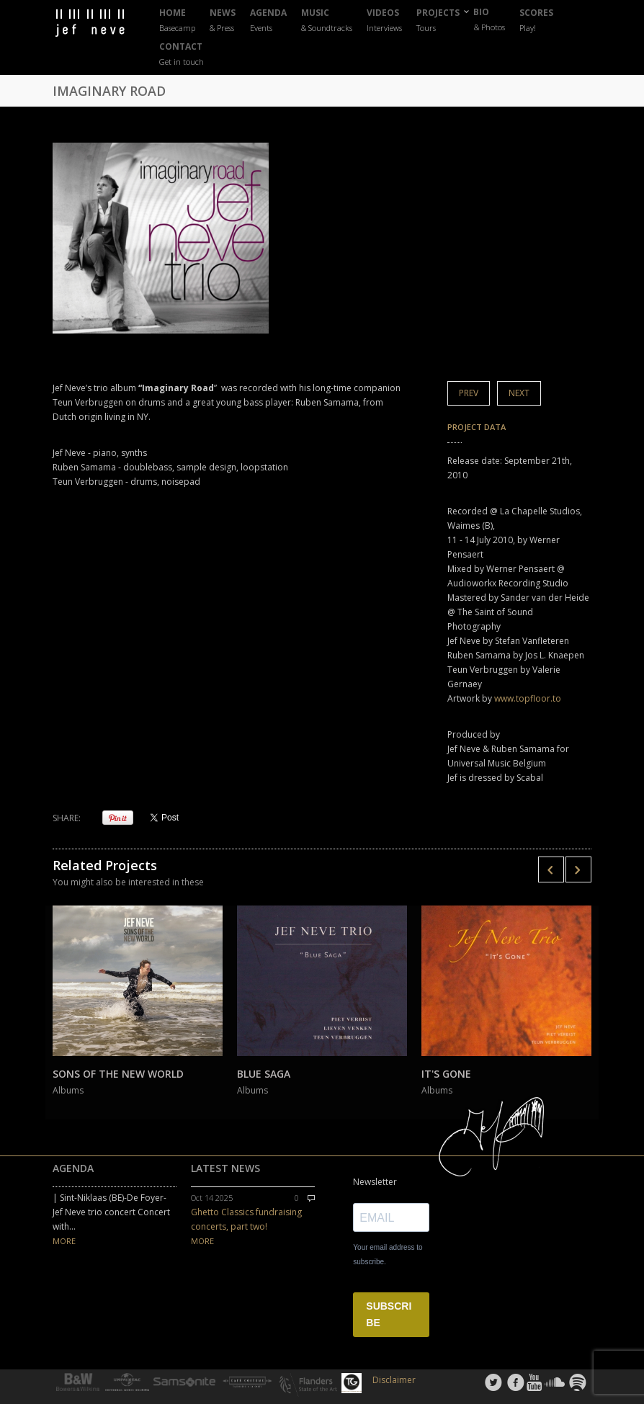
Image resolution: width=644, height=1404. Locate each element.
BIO (489, 19)
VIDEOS (384, 20)
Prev (468, 393)
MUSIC (326, 20)
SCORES (536, 20)
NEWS (223, 20)
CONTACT (181, 54)
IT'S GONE (446, 1074)
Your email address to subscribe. (387, 1254)
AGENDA (268, 20)
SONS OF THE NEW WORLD (118, 1074)
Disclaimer (394, 1380)
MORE (64, 1240)
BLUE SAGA (263, 1074)
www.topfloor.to (527, 698)
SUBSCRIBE (388, 1314)
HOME (177, 20)
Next (519, 393)
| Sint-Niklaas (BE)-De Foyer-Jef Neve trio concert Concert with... (111, 1212)
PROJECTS (438, 20)
